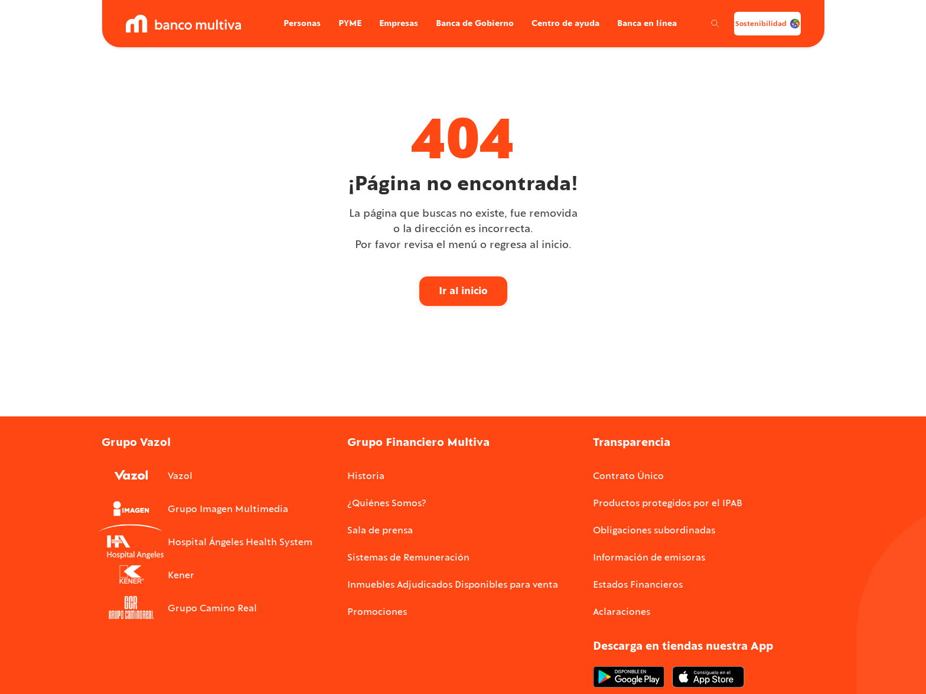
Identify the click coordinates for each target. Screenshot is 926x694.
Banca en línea (642, 23)
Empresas (393, 23)
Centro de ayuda (561, 23)
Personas (297, 23)
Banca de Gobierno (470, 23)
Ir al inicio (463, 291)
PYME (345, 23)
